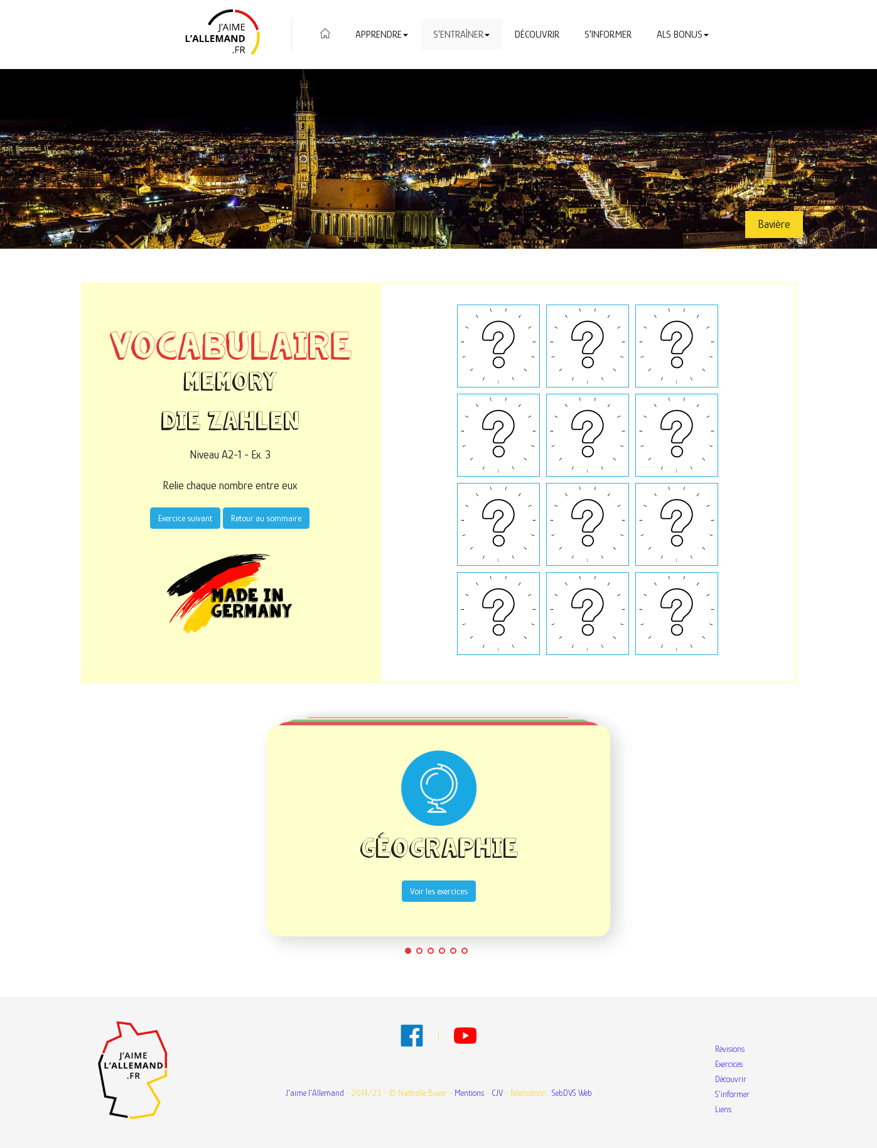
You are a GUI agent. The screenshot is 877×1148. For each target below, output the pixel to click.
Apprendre (381, 34)
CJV (497, 1093)
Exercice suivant (185, 518)
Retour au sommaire (266, 518)
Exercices (729, 1064)
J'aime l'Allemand (315, 1093)
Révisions (730, 1049)
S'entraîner (461, 34)
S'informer (608, 34)
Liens (723, 1109)
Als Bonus (683, 34)
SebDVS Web (572, 1093)
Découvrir (537, 34)
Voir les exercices (438, 891)
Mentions (469, 1093)
